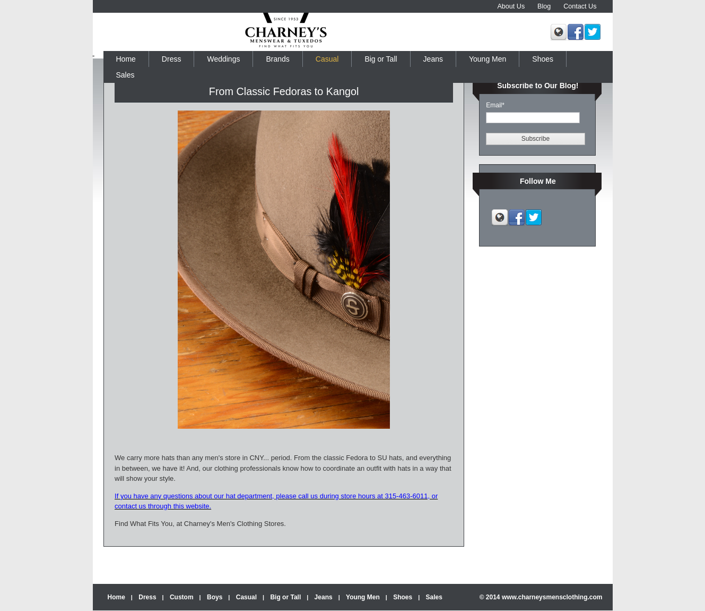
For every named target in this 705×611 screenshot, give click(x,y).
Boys (214, 597)
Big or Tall (285, 597)
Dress (147, 597)
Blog (544, 6)
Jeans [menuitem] (433, 59)
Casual (246, 597)
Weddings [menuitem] (223, 59)
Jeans (324, 597)
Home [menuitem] (126, 59)
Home (116, 597)
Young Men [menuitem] (487, 59)
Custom (182, 597)
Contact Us (579, 6)
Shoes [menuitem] (542, 59)
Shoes (402, 597)
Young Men (363, 597)
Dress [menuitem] (171, 59)
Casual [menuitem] (327, 59)
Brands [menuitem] (277, 59)
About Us (511, 6)
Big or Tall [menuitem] (380, 59)
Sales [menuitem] (125, 75)
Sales (434, 597)
